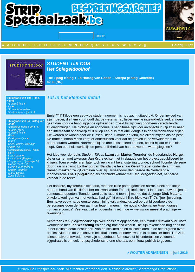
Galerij (177, 45)
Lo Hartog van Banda (94, 78)
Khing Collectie (140, 78)
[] (145, 45)
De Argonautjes (18, 138)
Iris (11, 106)
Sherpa (120, 78)
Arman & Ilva (16, 103)
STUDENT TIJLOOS (68, 63)
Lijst (189, 45)
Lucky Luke (15, 155)
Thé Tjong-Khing (60, 78)
